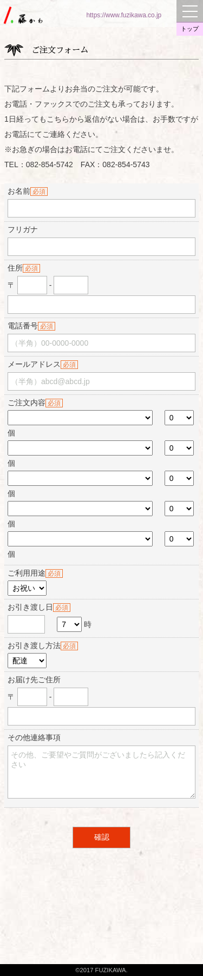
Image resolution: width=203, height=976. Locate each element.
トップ (190, 28)
